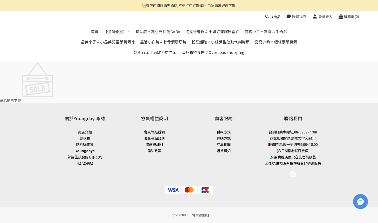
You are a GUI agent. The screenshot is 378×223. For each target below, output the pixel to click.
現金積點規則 (154, 138)
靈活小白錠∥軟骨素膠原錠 (163, 41)
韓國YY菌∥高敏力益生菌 (155, 52)
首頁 (95, 31)
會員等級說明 (154, 131)
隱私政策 (154, 150)
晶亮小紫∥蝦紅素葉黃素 (276, 41)
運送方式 (224, 138)
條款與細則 (154, 144)
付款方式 (224, 131)
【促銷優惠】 (117, 31)
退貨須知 (224, 150)
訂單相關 (224, 144)
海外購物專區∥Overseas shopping (213, 52)
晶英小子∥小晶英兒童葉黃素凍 (108, 41)
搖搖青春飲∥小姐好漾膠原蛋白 (212, 31)
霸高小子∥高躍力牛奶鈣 (266, 31)
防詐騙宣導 (85, 144)
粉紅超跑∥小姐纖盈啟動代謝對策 (221, 41)
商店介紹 (85, 131)
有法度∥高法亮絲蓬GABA (157, 31)
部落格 (85, 138)
